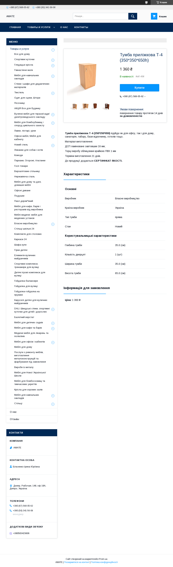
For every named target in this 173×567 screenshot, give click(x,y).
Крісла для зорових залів (28, 389)
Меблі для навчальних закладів (26, 77)
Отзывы (14, 419)
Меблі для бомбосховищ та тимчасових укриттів (29, 382)
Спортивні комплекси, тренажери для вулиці (26, 265)
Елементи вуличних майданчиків (24, 257)
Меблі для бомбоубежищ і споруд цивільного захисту (29, 124)
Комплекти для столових (28, 234)
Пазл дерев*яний (23, 201)
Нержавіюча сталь (24, 176)
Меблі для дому (23, 347)
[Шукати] (132, 16)
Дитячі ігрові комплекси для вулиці (29, 274)
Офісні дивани (22, 190)
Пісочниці (19, 103)
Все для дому (22, 54)
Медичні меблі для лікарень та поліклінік (31, 335)
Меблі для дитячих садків (28, 322)
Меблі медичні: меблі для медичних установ (28, 216)
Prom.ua (103, 559)
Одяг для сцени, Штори (27, 97)
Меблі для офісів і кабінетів (29, 341)
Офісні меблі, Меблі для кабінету (27, 137)
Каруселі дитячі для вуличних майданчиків (30, 302)
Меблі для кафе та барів (28, 327)
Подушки (19, 195)
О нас (64, 27)
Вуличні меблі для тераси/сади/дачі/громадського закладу (32, 115)
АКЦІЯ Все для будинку (27, 108)
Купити (140, 87)
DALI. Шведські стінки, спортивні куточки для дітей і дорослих (32, 310)
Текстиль (19, 92)
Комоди (18, 155)
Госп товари (21, 166)
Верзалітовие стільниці (27, 171)
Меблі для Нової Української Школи (30, 374)
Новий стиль (21, 144)
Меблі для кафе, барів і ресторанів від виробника (28, 208)
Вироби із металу (24, 367)
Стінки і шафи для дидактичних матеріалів (31, 85)
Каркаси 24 (20, 239)
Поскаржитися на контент (76, 562)
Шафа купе (20, 244)
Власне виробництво (25, 223)
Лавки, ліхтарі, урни (25, 130)
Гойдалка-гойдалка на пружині (27, 293)
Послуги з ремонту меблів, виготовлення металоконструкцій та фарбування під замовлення (30, 357)
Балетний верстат (24, 317)
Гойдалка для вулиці (26, 286)
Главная (15, 27)
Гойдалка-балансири (26, 281)
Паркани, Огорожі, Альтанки (29, 160)
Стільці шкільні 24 (24, 228)
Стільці (18, 403)
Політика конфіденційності (104, 562)
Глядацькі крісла (23, 64)
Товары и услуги (38, 27)
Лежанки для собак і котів (28, 150)
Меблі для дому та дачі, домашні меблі (27, 183)
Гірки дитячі (20, 250)
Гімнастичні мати (23, 70)
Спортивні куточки (24, 59)
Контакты (81, 27)
